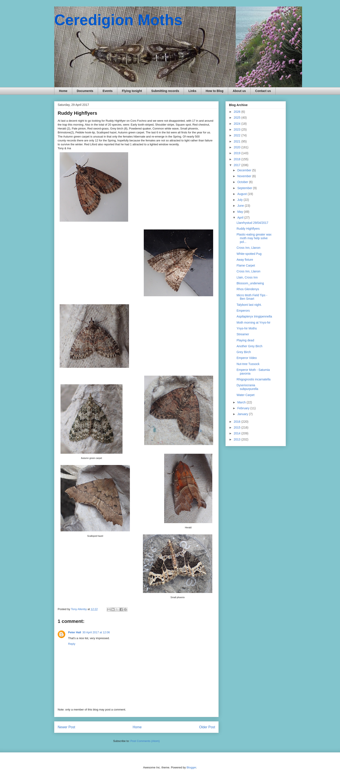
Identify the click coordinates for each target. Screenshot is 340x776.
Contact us (263, 91)
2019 (237, 153)
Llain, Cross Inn (247, 277)
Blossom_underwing (250, 283)
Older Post (207, 727)
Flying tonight (132, 91)
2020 (237, 147)
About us (239, 91)
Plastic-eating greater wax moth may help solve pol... (254, 238)
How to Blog (215, 91)
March (242, 402)
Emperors (243, 310)
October (243, 182)
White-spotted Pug (249, 253)
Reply (71, 643)
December (244, 170)
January (243, 414)
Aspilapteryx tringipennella (254, 316)
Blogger (191, 767)
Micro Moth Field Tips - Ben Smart (252, 297)
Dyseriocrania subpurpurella (247, 387)
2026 (237, 111)
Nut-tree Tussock (248, 364)
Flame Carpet (246, 265)
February (243, 408)
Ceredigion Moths (118, 19)
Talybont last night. (249, 304)
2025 (237, 117)
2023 (237, 129)
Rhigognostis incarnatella (253, 379)
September (245, 188)
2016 (237, 421)
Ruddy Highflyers (248, 228)
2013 (237, 439)
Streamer (243, 334)
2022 (237, 135)
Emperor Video (247, 358)
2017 (237, 165)
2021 (237, 141)
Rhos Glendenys (248, 289)
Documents (85, 91)
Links (192, 91)
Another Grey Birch (249, 346)
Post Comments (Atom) (145, 741)
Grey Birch (244, 352)
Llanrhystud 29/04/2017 (252, 222)
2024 (237, 123)
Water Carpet (246, 395)
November (244, 176)
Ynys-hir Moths (247, 328)
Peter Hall (74, 632)
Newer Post (66, 727)
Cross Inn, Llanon (248, 247)
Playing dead (245, 340)
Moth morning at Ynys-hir (253, 322)
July (240, 199)
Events (108, 91)
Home (63, 91)
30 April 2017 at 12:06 (96, 632)
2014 (237, 433)
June (241, 205)
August (242, 194)
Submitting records (165, 91)
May (240, 211)
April (240, 217)
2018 (237, 159)
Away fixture (245, 259)
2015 (237, 427)
